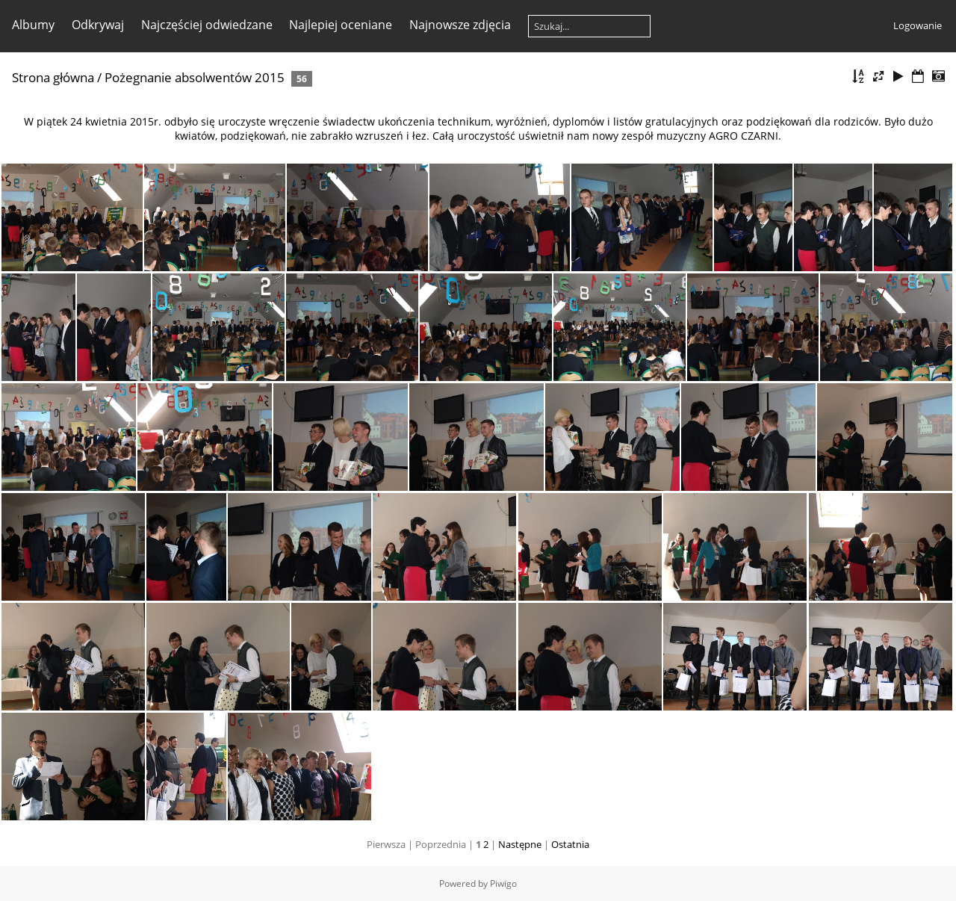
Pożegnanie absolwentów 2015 (195, 77)
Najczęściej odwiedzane (207, 24)
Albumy (33, 24)
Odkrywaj (98, 24)
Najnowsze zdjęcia (460, 24)
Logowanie (917, 25)
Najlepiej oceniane (340, 24)
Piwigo (503, 883)
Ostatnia (570, 844)
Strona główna (53, 77)
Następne (519, 844)
